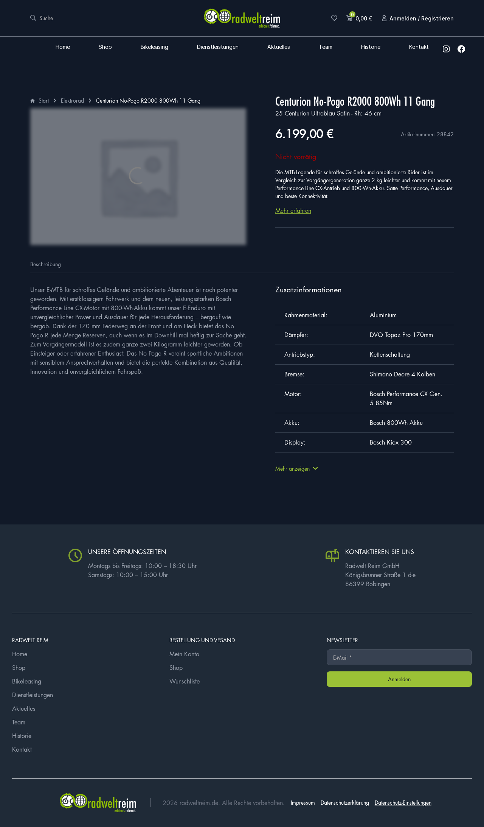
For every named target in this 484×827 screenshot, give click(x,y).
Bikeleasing (154, 47)
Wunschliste (184, 681)
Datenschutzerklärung (345, 802)
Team (325, 47)
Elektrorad (72, 100)
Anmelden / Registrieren (421, 18)
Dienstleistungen (218, 47)
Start (44, 100)
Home (63, 47)
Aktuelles (278, 47)
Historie (370, 47)
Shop (105, 47)
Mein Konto (184, 654)
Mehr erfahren (293, 210)
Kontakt (419, 47)
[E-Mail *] (399, 657)
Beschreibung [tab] (45, 264)
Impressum (303, 802)
